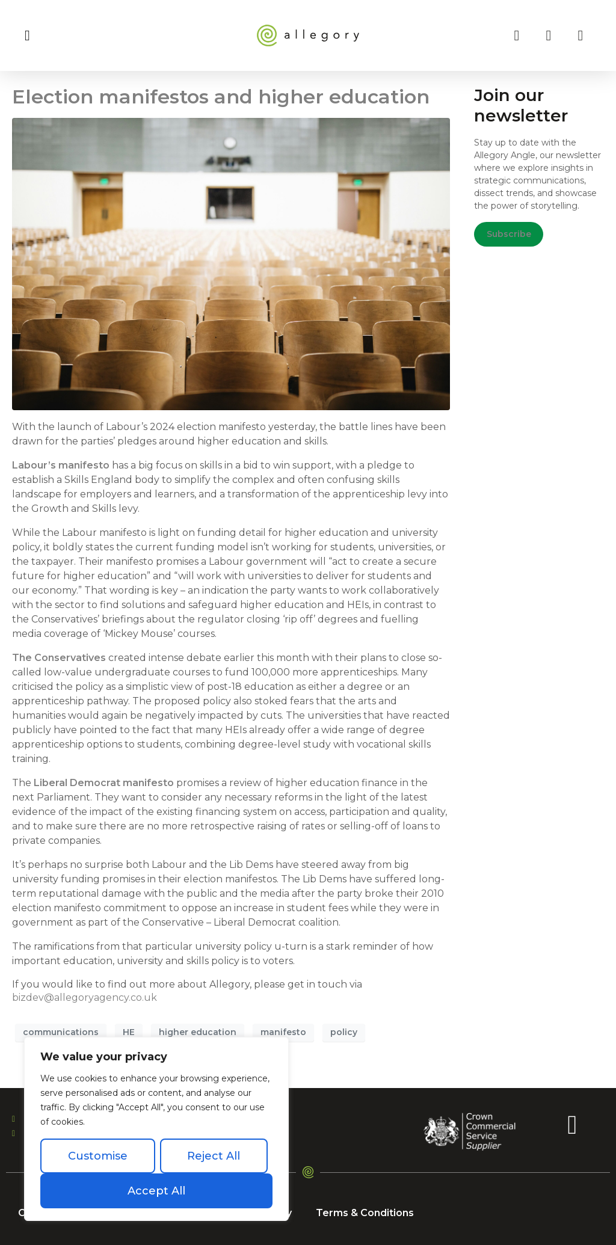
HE (129, 1032)
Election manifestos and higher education (221, 96)
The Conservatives (59, 657)
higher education (197, 1032)
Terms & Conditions (365, 1213)
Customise (98, 1156)
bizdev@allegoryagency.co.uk (84, 997)
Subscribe (509, 234)
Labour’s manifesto (60, 465)
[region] (156, 1129)
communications (61, 1032)
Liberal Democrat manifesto (104, 782)
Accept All (156, 1190)
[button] (27, 35)
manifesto (283, 1032)
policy (343, 1032)
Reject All (213, 1156)
